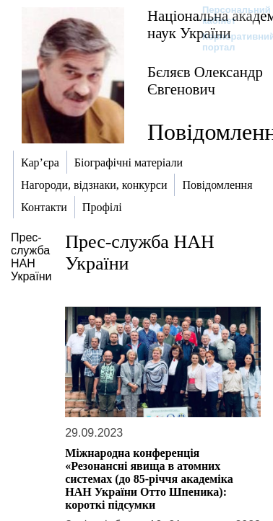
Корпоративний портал (229, 42)
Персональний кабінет (229, 15)
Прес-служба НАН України (31, 256)
